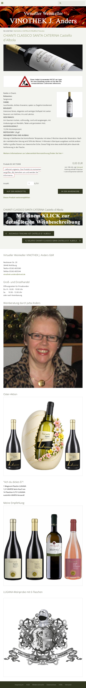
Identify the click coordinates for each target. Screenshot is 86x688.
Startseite (17, 31)
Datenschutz (51, 685)
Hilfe (60, 685)
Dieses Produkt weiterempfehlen (16, 197)
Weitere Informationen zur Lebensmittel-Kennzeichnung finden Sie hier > (33, 153)
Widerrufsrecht (38, 685)
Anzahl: (6, 183)
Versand (80, 167)
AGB (28, 685)
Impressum (19, 685)
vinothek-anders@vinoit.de (14, 274)
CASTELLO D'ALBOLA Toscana (33, 31)
